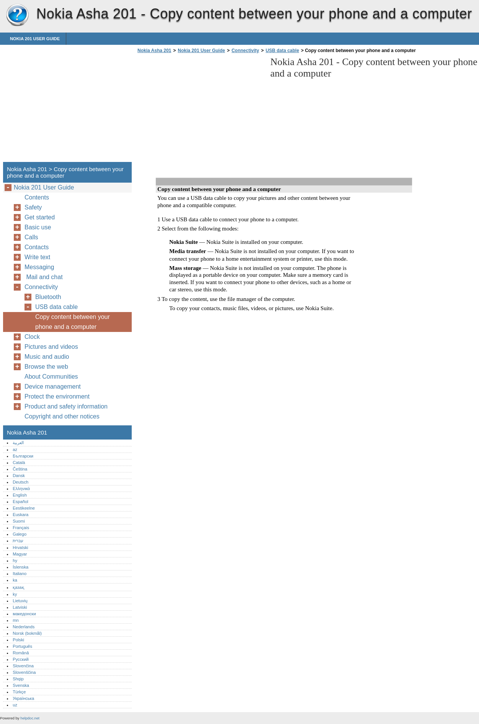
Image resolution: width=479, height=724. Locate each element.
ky (15, 594)
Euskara (20, 514)
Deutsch (20, 482)
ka (15, 580)
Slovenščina (24, 672)
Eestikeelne (24, 508)
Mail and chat (45, 277)
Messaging (39, 267)
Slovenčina (23, 666)
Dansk (19, 475)
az (15, 449)
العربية (18, 442)
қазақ (18, 587)
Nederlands (23, 626)
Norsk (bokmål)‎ (27, 633)
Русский (21, 659)
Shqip (18, 679)
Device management (53, 386)
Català (19, 462)
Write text (37, 257)
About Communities (51, 376)
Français (21, 527)
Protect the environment (57, 396)
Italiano (19, 573)
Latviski (20, 607)
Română (21, 652)
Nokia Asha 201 (17, 15)
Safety (33, 207)
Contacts (37, 247)
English (20, 495)
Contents (37, 197)
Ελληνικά (21, 488)
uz (15, 705)
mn (16, 620)
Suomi (19, 521)
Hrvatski (20, 547)
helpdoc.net (29, 718)
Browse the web (46, 366)
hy (15, 560)
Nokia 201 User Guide (35, 38)
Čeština (20, 469)
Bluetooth (48, 297)
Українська (23, 698)
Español (20, 501)
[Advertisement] (200, 109)
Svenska (21, 685)
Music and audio (47, 356)
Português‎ (22, 646)
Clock (32, 336)
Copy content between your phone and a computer (72, 322)
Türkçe (19, 692)
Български (23, 456)
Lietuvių (20, 600)
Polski (18, 639)
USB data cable (282, 50)
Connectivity (245, 50)
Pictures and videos (51, 346)
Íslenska (20, 567)
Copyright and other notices (62, 416)
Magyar (20, 554)
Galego (19, 534)
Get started (40, 217)
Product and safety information (66, 406)
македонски (24, 613)
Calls (31, 237)
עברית (18, 540)
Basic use (38, 227)
